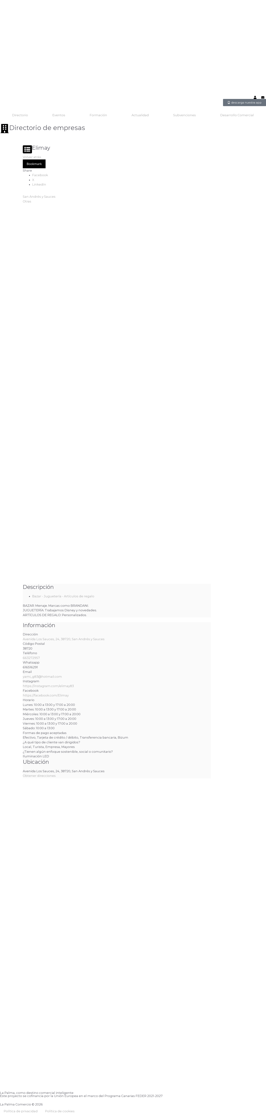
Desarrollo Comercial (237, 115)
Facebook (40, 175)
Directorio (20, 115)
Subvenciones (184, 115)
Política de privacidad (21, 1111)
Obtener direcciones (39, 776)
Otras (27, 201)
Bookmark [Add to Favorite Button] (34, 164)
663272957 (31, 658)
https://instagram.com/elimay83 (48, 686)
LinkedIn (39, 184)
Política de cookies (60, 1111)
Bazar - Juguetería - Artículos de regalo (63, 596)
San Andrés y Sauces (39, 196)
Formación (98, 115)
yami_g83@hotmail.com (42, 676)
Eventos (58, 115)
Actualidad (140, 115)
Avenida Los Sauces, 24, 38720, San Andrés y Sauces (64, 639)
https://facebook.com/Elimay (46, 695)
